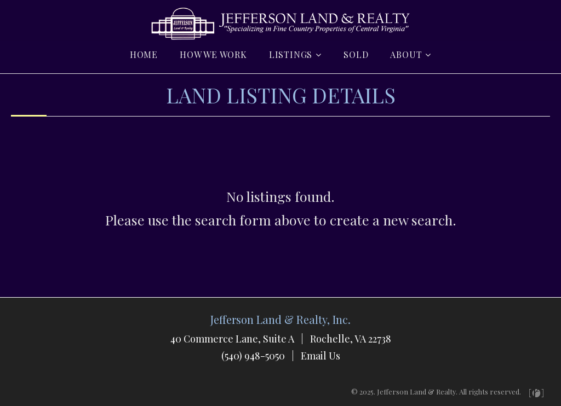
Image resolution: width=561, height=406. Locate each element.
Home (144, 54)
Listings (290, 54)
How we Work (213, 54)
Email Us (320, 355)
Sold (356, 54)
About (406, 54)
